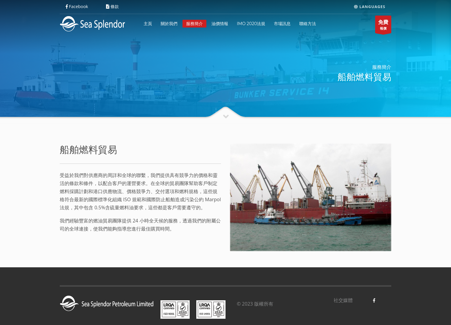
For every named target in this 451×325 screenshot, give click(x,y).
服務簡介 (194, 23)
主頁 (148, 23)
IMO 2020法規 (251, 23)
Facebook (77, 6)
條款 (112, 6)
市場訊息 (282, 23)
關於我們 (169, 23)
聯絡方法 (307, 23)
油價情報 (219, 23)
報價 (383, 26)
